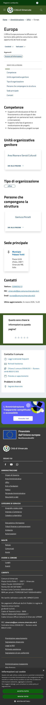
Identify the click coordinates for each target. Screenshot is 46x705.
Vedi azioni (21, 46)
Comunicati (9, 548)
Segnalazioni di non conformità (17, 652)
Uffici (29, 19)
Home (5, 19)
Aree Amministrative (13, 478)
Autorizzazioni (10, 533)
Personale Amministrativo (15, 493)
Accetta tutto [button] (23, 691)
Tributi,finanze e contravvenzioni (17, 526)
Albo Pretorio (10, 667)
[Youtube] (11, 464)
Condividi (9, 46)
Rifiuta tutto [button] (23, 696)
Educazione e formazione (14, 522)
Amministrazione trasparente (16, 664)
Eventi (7, 566)
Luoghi (7, 562)
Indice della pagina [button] (14, 65)
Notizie (8, 544)
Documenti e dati (11, 497)
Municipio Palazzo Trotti (18, 253)
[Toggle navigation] (4, 9)
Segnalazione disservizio (14, 642)
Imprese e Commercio (13, 511)
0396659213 (17, 286)
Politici (7, 489)
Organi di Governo (12, 475)
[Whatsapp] (17, 464)
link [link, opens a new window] (9, 686)
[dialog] (23, 686)
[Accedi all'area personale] (37, 3)
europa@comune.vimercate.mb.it (22, 295)
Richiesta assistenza (13, 649)
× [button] (43, 670)
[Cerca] (41, 10)
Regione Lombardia (10, 2)
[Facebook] (5, 464)
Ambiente (9, 530)
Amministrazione (17, 19)
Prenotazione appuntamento (16, 638)
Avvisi (7, 552)
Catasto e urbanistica (13, 515)
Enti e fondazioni (11, 486)
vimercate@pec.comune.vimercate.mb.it (23, 291)
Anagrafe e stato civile (13, 508)
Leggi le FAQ (10, 645)
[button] (23, 701)
